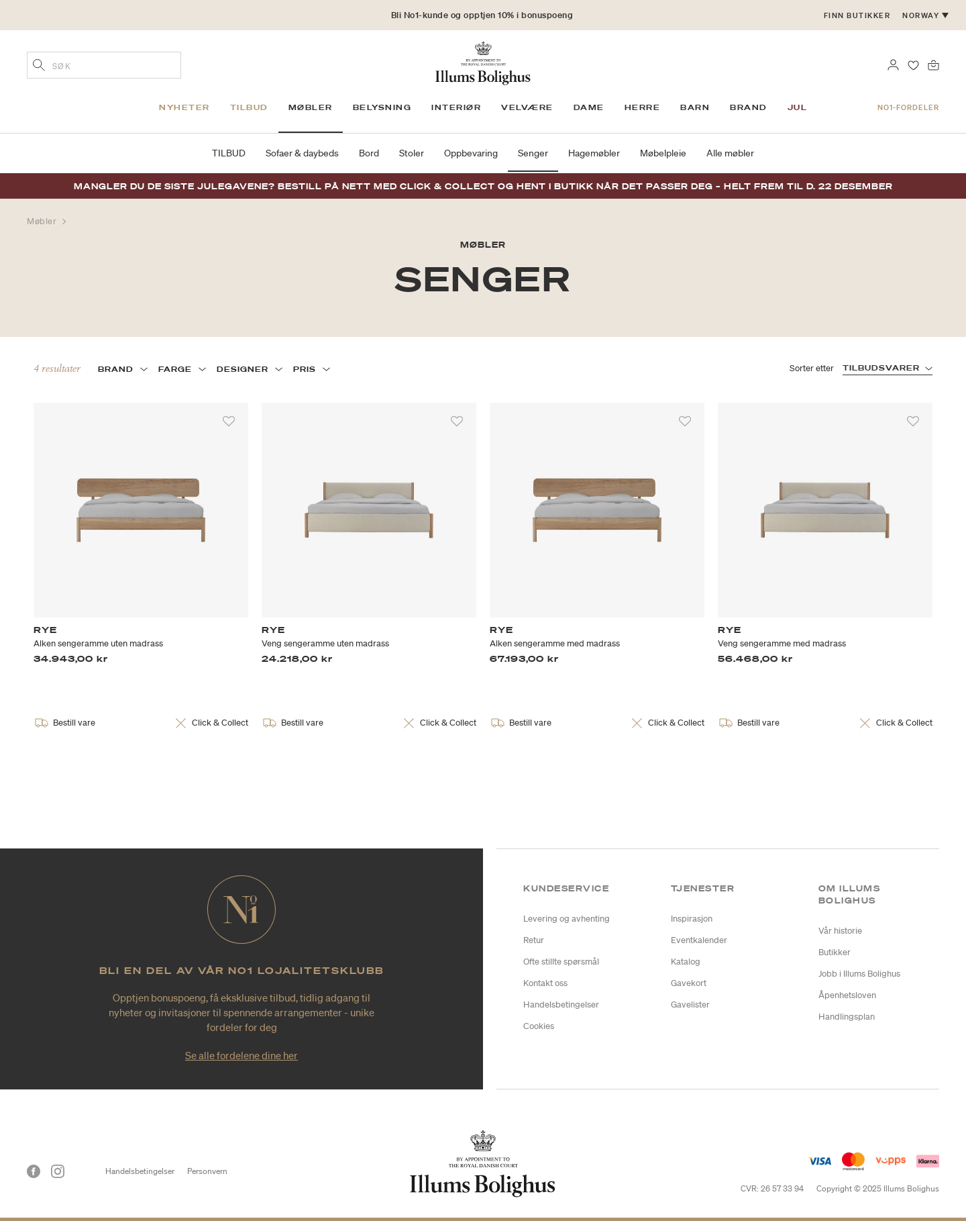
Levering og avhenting (566, 918)
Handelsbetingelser (561, 1004)
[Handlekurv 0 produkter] (933, 63)
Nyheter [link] (184, 107)
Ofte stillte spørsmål (561, 961)
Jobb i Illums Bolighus (859, 973)
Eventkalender (699, 940)
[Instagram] (57, 1171)
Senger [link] (533, 153)
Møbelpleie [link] (663, 153)
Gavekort (688, 983)
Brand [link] (748, 107)
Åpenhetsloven (847, 995)
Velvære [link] (527, 107)
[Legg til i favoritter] (229, 422)
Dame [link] (589, 107)
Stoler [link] (411, 153)
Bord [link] (369, 153)
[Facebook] (33, 1171)
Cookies (538, 1026)
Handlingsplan (846, 1016)
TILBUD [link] (229, 153)
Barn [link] (695, 107)
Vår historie (840, 930)
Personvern (207, 1171)
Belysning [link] (382, 107)
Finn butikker (857, 15)
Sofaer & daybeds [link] (302, 153)
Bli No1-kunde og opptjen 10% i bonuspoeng (482, 15)
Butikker (834, 952)
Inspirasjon (691, 918)
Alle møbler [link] (730, 153)
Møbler (43, 221)
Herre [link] (643, 107)
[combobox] (104, 65)
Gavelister (690, 1004)
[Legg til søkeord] (39, 66)
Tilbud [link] (249, 107)
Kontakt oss (545, 983)
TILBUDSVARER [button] (881, 367)
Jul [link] (798, 107)
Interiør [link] (456, 107)
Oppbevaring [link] (471, 153)
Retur (533, 940)
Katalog (685, 961)
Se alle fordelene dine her (241, 1055)
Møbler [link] (310, 107)
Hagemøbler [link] (594, 153)
